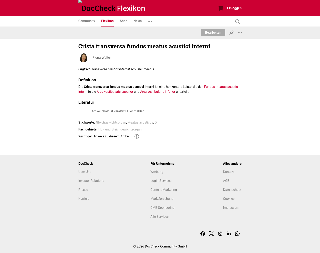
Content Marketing (163, 190)
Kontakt (228, 172)
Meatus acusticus (140, 122)
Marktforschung (161, 199)
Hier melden (135, 111)
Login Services (160, 181)
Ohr (157, 122)
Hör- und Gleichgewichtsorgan (120, 129)
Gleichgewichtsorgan (111, 122)
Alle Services (159, 217)
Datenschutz (232, 190)
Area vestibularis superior (115, 92)
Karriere (83, 199)
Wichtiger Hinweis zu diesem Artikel (103, 136)
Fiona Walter (102, 58)
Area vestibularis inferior (157, 92)
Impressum (231, 208)
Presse (83, 190)
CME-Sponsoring (162, 208)
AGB (226, 181)
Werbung (156, 172)
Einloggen (234, 8)
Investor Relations (91, 181)
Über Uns (84, 172)
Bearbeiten (213, 32)
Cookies (228, 199)
